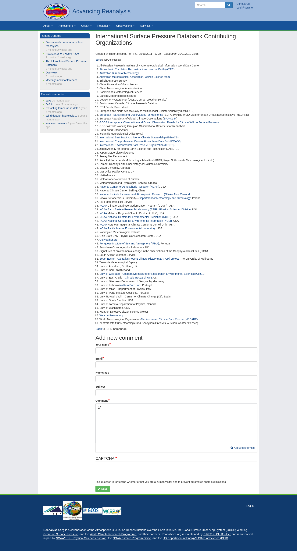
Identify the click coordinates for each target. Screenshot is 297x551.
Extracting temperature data (62, 108)
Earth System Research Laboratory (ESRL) (133, 209)
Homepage (102, 372)
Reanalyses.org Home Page (62, 53)
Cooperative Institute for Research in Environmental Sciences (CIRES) (163, 273)
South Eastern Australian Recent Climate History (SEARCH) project (139, 258)
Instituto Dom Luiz (130, 285)
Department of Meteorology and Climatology (165, 198)
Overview (51, 72)
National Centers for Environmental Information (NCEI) (140, 220)
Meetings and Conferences (61, 80)
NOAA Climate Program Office (132, 538)
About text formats (243, 447)
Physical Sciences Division (175, 209)
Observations (125, 25)
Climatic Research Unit (138, 277)
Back (98, 328)
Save (102, 488)
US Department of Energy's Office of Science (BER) (195, 538)
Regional (103, 25)
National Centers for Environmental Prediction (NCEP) (139, 217)
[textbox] (176, 427)
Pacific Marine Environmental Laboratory (132, 228)
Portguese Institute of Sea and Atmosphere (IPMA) (129, 243)
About (48, 25)
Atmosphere (67, 25)
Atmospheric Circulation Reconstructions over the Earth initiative (135, 529)
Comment (101, 400)
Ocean (86, 25)
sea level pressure (56, 123)
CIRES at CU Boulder (217, 534)
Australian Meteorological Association (121, 76)
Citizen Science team (157, 76)
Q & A (49, 104)
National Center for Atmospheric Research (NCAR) (129, 186)
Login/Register (245, 7)
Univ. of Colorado (109, 273)
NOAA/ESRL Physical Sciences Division (81, 538)
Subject (100, 386)
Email (98, 358)
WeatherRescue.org (111, 315)
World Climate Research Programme (113, 534)
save (48, 100)
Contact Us (243, 3)
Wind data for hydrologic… (61, 115)
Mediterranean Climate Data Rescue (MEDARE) (169, 319)
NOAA (103, 205)
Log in (250, 505)
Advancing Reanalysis (101, 11)
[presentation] (124, 472)
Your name (102, 344)
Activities (146, 25)
